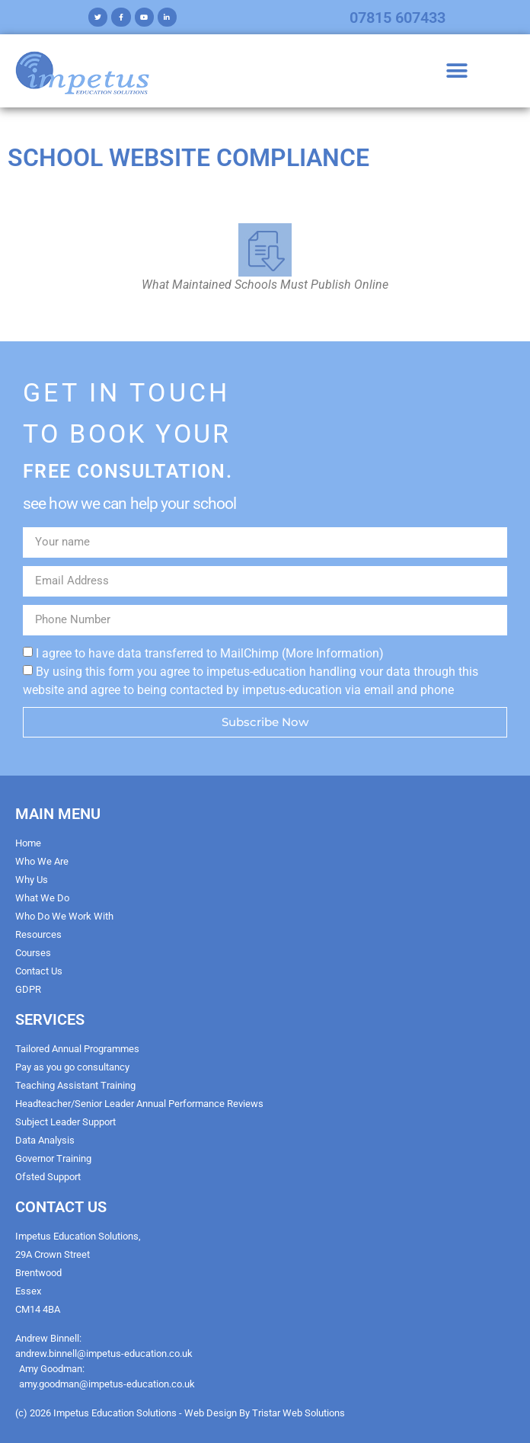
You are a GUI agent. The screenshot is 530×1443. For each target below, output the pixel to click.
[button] (457, 71)
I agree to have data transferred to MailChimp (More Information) (210, 652)
